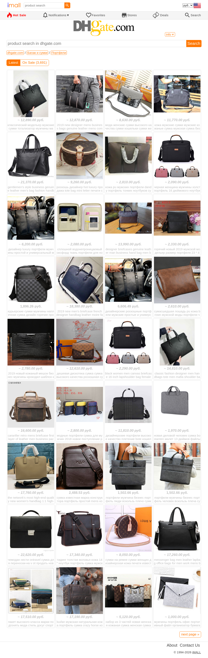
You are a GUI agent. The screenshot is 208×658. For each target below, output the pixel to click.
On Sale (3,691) (34, 63)
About (172, 645)
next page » (190, 634)
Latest (13, 63)
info (170, 34)
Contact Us (190, 645)
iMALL (196, 652)
